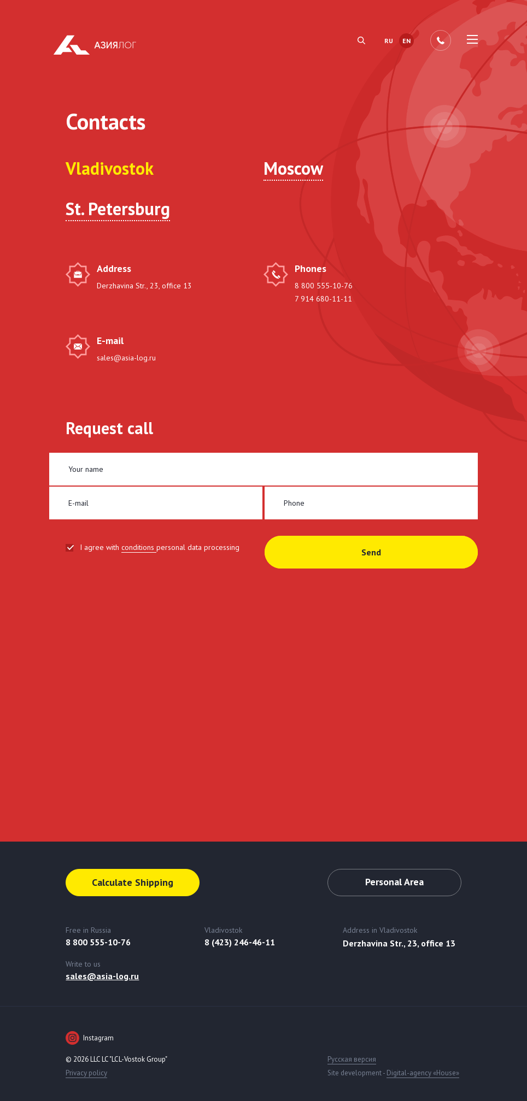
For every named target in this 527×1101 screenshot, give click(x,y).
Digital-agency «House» (423, 1073)
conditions (138, 547)
